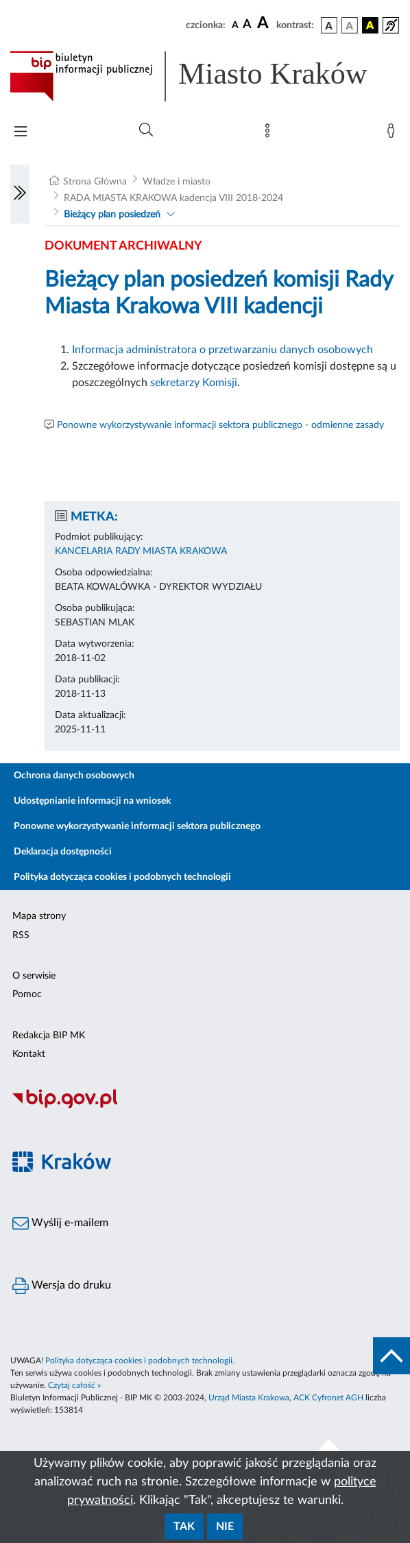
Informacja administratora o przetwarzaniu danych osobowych (222, 349)
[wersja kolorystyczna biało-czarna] (350, 25)
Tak (184, 1526)
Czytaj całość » (74, 1385)
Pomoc (27, 994)
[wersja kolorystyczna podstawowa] (329, 25)
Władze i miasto (176, 182)
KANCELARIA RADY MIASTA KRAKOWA (141, 551)
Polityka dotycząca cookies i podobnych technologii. (139, 1360)
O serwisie (34, 976)
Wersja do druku (61, 1286)
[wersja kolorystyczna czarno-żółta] (370, 25)
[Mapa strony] (270, 134)
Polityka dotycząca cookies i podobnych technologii (122, 877)
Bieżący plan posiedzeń (112, 214)
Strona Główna (95, 182)
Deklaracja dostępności (63, 852)
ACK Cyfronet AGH (328, 1398)
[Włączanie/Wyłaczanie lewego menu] (19, 194)
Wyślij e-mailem (60, 1223)
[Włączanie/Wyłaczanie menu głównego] (20, 132)
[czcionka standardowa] (235, 24)
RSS (20, 935)
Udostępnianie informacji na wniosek (92, 801)
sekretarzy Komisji (193, 382)
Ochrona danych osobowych (74, 775)
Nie (225, 1526)
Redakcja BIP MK (48, 1035)
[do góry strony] (391, 1355)
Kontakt (28, 1054)
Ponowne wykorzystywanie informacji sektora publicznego (137, 826)
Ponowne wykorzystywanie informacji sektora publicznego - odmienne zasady (220, 425)
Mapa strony (39, 916)
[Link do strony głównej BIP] (205, 76)
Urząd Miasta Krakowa (248, 1398)
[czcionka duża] (265, 23)
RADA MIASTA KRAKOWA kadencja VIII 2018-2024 (173, 198)
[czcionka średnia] (247, 25)
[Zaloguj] (393, 134)
